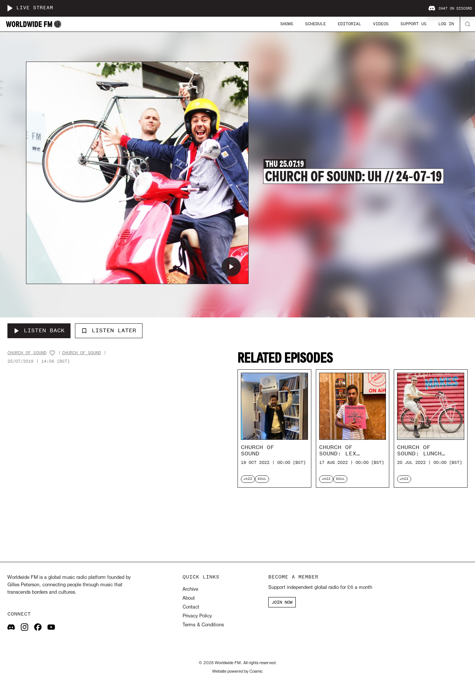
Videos (381, 23)
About (189, 598)
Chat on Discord (450, 8)
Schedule (315, 23)
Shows (286, 23)
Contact (191, 607)
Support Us (413, 23)
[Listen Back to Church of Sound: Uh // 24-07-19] (39, 330)
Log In (446, 23)
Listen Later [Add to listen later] (108, 330)
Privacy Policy (197, 616)
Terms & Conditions (203, 625)
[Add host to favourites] (52, 353)
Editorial (349, 23)
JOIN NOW (282, 602)
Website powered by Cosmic (237, 671)
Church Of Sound (26, 352)
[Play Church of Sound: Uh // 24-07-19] (231, 266)
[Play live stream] (9, 8)
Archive (190, 589)
